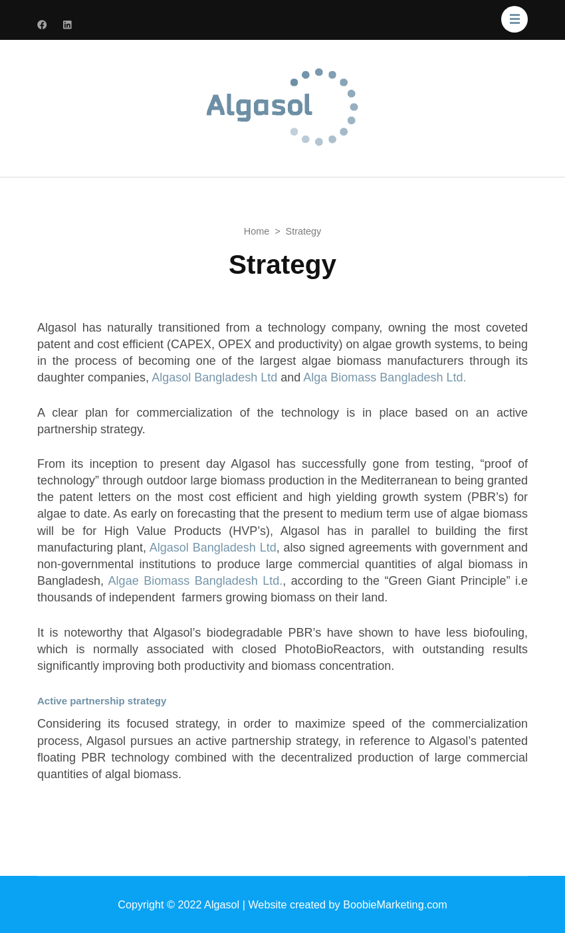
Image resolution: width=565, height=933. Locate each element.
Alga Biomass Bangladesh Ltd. (384, 377)
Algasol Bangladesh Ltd (214, 377)
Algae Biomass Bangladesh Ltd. (195, 580)
